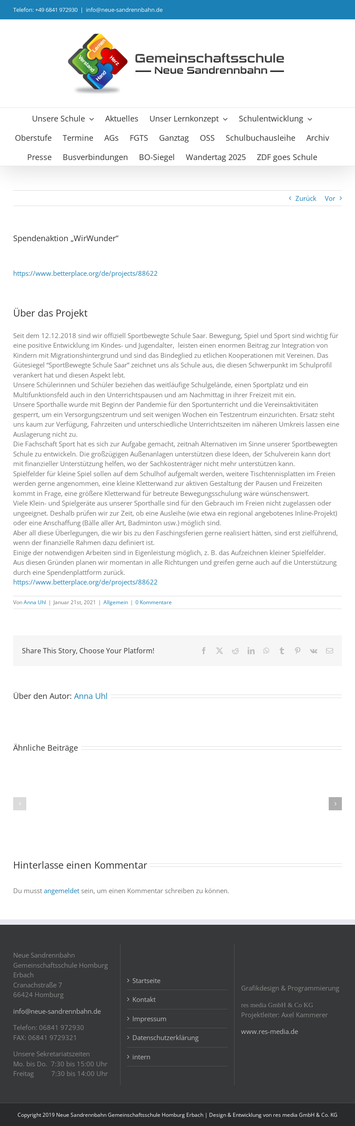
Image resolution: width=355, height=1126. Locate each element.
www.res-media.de (269, 1031)
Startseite (146, 980)
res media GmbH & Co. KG (305, 1115)
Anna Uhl (35, 602)
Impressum (149, 1018)
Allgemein (115, 602)
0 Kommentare (153, 602)
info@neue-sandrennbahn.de (124, 10)
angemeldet (61, 890)
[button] (19, 803)
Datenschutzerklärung (165, 1037)
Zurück (305, 198)
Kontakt (144, 999)
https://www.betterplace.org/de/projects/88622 (85, 273)
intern (141, 1056)
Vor (330, 198)
